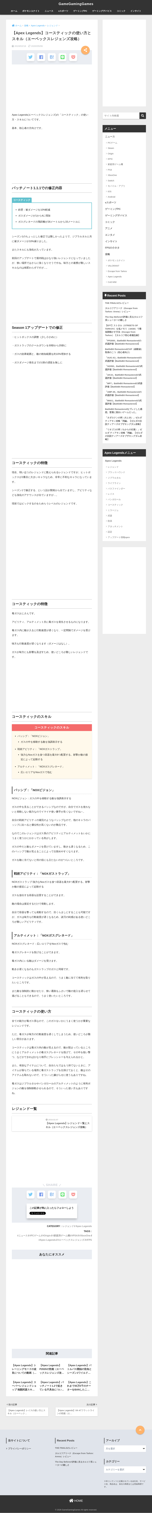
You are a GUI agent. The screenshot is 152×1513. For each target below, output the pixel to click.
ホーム (14, 11)
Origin (47, 1235)
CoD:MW (112, 282)
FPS (89, 1239)
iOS (109, 191)
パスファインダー (116, 488)
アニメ (108, 228)
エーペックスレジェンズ (71, 1239)
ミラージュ (113, 510)
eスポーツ (63, 11)
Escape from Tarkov (117, 271)
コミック (121, 11)
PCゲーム (36, 1235)
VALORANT (113, 265)
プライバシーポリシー (19, 1448)
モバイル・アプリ (116, 186)
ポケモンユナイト (31, 11)
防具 (110, 521)
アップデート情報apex (119, 537)
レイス (111, 494)
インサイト (135, 11)
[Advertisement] (52, 90)
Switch (111, 180)
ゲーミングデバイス (102, 11)
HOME (76, 1500)
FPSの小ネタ (112, 247)
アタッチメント (115, 526)
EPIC (110, 159)
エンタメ (110, 235)
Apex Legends (84, 1226)
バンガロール (114, 499)
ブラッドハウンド (116, 472)
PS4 (75, 1235)
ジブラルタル (114, 477)
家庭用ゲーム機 (62, 1235)
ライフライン (114, 483)
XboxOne (85, 1235)
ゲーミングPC (80, 11)
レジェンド (68, 1226)
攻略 (107, 254)
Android (111, 197)
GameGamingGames (76, 4)
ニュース (49, 11)
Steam (111, 148)
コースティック (115, 505)
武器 (110, 515)
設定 (110, 532)
